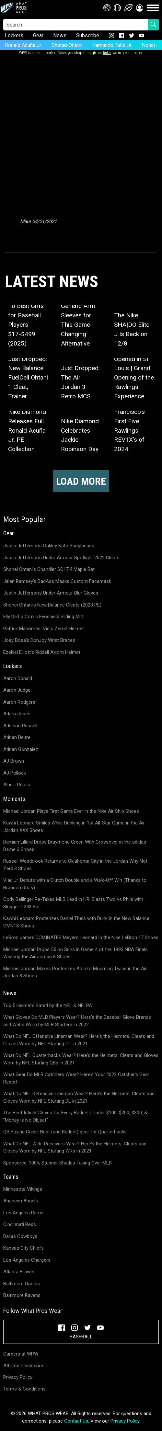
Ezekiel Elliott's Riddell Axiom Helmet (41, 652)
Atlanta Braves (18, 1272)
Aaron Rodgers (19, 702)
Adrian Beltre (16, 737)
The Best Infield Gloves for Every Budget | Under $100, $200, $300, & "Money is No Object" (75, 1116)
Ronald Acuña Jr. (23, 45)
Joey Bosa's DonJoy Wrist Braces (39, 640)
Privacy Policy (17, 1377)
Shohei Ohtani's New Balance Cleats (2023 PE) (52, 605)
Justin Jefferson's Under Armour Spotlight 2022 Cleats (61, 558)
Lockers (14, 35)
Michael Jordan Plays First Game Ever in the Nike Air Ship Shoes (71, 811)
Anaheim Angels (20, 1201)
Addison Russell (20, 726)
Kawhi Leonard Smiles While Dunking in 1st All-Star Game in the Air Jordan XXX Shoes (74, 826)
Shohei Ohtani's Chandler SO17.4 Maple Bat (49, 569)
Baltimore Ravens (21, 1295)
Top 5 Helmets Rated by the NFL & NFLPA (47, 1005)
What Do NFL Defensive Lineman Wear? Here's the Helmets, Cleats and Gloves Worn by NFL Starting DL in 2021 (79, 1097)
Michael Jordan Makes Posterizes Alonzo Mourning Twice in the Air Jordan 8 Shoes (75, 972)
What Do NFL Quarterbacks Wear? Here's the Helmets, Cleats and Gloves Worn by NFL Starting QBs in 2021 (80, 1059)
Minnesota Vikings (22, 1189)
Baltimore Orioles (21, 1284)
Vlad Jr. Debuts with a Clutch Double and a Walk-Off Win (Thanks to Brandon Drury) (74, 884)
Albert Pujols (16, 785)
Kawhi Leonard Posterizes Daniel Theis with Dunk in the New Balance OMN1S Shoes (76, 922)
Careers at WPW (20, 1354)
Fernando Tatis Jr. (112, 45)
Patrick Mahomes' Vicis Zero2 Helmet (43, 628)
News (59, 35)
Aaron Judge (16, 690)
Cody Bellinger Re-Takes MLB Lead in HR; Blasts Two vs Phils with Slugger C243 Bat (73, 903)
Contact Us (76, 1421)
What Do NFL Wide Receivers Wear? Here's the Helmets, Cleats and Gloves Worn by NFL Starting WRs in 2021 (74, 1147)
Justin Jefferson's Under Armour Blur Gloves (50, 593)
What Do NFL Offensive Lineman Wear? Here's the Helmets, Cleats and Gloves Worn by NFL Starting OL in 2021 (78, 1040)
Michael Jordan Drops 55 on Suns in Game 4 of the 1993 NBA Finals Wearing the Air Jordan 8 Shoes (75, 953)
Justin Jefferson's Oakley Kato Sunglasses (48, 546)
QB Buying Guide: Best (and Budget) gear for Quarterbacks (65, 1132)
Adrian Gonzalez (20, 749)
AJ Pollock (14, 773)
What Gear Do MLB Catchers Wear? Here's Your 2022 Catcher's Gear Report (76, 1078)
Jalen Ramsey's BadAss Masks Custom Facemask (57, 581)
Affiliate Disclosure (23, 1366)
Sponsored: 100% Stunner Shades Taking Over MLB (57, 1163)
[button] (139, 7)
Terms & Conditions (24, 1389)
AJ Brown (13, 761)
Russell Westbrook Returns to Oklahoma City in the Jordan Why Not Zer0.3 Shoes (75, 864)
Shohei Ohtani (67, 45)
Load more (81, 481)
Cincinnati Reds (19, 1224)
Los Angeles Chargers (27, 1260)
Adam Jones (16, 714)
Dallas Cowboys (20, 1236)
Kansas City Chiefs (23, 1248)
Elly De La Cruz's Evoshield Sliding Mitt (43, 616)
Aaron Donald (17, 678)
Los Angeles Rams (23, 1213)
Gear (38, 35)
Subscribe (87, 35)
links (107, 53)
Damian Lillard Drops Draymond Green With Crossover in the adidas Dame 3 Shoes (74, 845)
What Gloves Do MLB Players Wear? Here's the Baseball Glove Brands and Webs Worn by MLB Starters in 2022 (77, 1021)
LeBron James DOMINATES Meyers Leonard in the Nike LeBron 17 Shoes (80, 937)
